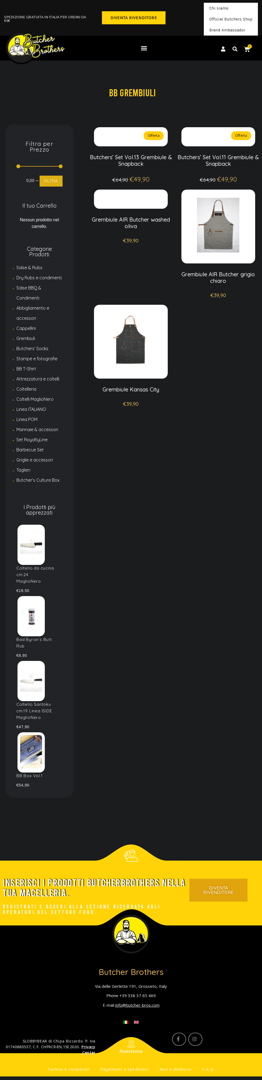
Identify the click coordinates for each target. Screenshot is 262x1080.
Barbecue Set (30, 449)
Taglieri (23, 470)
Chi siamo (218, 8)
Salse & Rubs (29, 267)
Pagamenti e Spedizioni (125, 1071)
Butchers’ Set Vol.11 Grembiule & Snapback (218, 160)
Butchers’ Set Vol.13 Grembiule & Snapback (131, 160)
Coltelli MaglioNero (35, 399)
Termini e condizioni (74, 1071)
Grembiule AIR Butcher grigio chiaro (218, 285)
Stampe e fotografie (36, 358)
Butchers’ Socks (32, 348)
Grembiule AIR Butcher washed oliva (131, 231)
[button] (134, 17)
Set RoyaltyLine (32, 439)
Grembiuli (25, 338)
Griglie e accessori (34, 460)
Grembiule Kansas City (130, 405)
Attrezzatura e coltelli (37, 379)
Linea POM (26, 419)
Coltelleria (26, 389)
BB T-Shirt (26, 368)
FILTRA (51, 181)
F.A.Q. (201, 1071)
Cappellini (26, 328)
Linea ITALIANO (31, 409)
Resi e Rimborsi (171, 1071)
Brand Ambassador (227, 30)
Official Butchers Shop (230, 19)
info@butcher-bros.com (137, 1005)
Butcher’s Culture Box (38, 480)
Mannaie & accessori (37, 429)
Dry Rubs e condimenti (39, 277)
